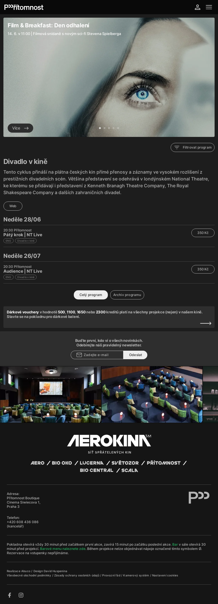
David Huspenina (55, 571)
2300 (101, 312)
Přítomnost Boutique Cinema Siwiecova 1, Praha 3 (23, 502)
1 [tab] (100, 128)
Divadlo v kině (26, 240)
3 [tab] (109, 128)
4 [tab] (113, 128)
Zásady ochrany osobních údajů (77, 575)
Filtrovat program (192, 147)
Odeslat (135, 355)
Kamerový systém (136, 575)
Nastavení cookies (165, 575)
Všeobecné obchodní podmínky (29, 575)
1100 (71, 312)
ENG (8, 240)
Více (20, 128)
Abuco (25, 571)
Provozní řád (111, 575)
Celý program (90, 295)
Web (12, 206)
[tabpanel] (109, 77)
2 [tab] (104, 128)
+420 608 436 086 (23, 522)
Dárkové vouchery (23, 312)
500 (61, 312)
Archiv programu (127, 295)
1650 (81, 312)
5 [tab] (118, 128)
